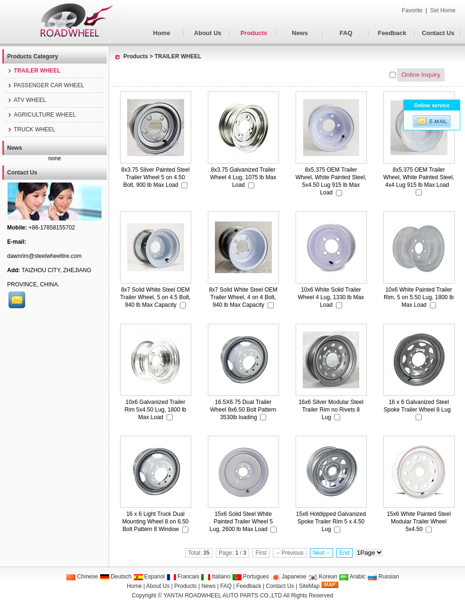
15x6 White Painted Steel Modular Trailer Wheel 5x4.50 (419, 521)
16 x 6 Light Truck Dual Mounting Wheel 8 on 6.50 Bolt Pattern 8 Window (155, 521)
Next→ (321, 553)
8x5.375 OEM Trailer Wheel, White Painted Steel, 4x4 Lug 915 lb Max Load (418, 177)
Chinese (82, 576)
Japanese (288, 576)
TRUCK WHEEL (31, 129)
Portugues (250, 576)
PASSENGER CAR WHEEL (45, 85)
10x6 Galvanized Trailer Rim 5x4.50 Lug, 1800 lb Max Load (155, 410)
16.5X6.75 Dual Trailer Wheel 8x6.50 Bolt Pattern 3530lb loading (243, 410)
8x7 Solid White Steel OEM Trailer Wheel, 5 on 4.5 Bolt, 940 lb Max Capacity (155, 297)
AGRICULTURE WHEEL (41, 114)
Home (161, 33)
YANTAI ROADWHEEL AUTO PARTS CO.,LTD (223, 595)
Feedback (392, 33)
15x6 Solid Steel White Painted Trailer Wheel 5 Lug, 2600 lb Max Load (241, 521)
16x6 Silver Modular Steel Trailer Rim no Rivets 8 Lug (330, 410)
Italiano (215, 576)
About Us (208, 33)
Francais (183, 576)
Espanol (149, 576)
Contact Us (438, 33)
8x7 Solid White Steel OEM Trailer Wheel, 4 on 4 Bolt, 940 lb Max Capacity (243, 297)
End (344, 553)
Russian (383, 576)
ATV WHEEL (26, 100)
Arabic (352, 576)
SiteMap (309, 586)
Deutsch (115, 576)
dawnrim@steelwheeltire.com (44, 256)
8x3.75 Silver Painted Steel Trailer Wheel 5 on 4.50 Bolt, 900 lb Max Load (155, 177)
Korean (322, 576)
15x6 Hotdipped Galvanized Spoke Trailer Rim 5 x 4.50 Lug (331, 521)
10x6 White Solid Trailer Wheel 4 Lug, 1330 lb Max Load (331, 297)
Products (254, 33)
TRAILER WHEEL (178, 56)
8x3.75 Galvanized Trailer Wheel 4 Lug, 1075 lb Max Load (243, 177)
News (300, 33)
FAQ (346, 33)
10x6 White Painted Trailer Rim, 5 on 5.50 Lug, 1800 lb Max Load (419, 297)
